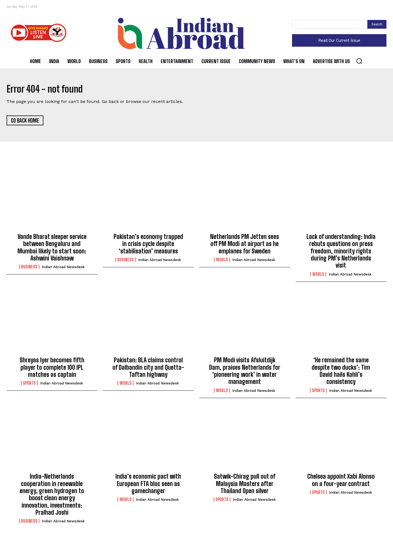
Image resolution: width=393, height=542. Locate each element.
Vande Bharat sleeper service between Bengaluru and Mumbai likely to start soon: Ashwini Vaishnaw (52, 249)
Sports (29, 385)
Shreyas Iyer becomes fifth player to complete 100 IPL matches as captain (52, 370)
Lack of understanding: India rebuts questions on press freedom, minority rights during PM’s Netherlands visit (341, 253)
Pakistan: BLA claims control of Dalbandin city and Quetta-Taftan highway (148, 370)
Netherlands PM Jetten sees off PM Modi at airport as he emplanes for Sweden (244, 246)
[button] (359, 60)
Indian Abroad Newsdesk (63, 269)
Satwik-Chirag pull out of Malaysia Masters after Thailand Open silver (244, 486)
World (222, 262)
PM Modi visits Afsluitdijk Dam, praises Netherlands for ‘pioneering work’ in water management (244, 373)
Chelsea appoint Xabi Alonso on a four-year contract (341, 482)
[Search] (376, 24)
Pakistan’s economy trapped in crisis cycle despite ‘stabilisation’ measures (148, 246)
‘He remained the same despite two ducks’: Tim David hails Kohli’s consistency (341, 373)
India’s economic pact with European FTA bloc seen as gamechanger (148, 486)
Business (29, 269)
